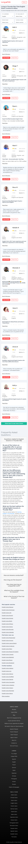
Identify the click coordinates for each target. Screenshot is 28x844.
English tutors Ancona (7, 640)
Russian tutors (14, 828)
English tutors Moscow (7, 607)
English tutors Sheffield (8, 676)
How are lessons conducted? (14, 575)
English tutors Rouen (7, 659)
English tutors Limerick (7, 654)
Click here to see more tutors (14, 423)
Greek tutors (14, 811)
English (14, 761)
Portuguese (14, 778)
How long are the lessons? (13, 579)
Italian (14, 770)
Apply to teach (14, 737)
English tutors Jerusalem (8, 682)
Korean (14, 781)
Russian (14, 784)
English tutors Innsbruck (8, 645)
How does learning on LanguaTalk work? (14, 584)
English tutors (14, 803)
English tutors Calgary (7, 687)
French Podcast (14, 731)
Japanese (14, 772)
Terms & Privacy (14, 745)
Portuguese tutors (14, 822)
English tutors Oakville (7, 679)
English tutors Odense (7, 673)
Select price (5, 21)
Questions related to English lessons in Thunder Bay (14, 439)
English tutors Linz (6, 670)
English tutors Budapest (8, 662)
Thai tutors (14, 836)
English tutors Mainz (7, 648)
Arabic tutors (14, 794)
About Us (14, 740)
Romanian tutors (14, 825)
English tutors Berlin (7, 620)
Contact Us (14, 742)
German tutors (14, 808)
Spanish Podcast (14, 728)
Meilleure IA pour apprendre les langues (14, 723)
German (14, 767)
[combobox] (7, 16)
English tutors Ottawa (7, 623)
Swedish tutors (14, 833)
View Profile (6, 57)
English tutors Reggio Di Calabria (10, 651)
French (14, 764)
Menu (24, 2)
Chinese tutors (14, 797)
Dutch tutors (14, 800)
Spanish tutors (14, 831)
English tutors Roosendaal (8, 637)
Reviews (14, 709)
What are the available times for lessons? (14, 590)
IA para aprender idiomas (14, 720)
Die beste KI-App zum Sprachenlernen (14, 726)
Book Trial (14, 57)
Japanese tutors (14, 817)
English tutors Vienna (7, 693)
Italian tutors (14, 814)
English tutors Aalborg (7, 668)
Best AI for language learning (14, 717)
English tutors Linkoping (8, 684)
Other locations (6, 696)
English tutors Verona (7, 626)
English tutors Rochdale (8, 690)
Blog (14, 714)
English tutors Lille (6, 612)
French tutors (14, 805)
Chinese (14, 775)
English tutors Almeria (7, 618)
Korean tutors (14, 819)
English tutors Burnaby (8, 629)
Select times (19, 15)
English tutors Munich (7, 615)
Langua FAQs (14, 756)
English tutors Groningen (8, 609)
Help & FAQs (14, 712)
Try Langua (14, 753)
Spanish (14, 759)
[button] (5, 45)
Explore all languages (14, 786)
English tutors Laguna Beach (9, 643)
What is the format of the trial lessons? (14, 597)
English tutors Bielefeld (8, 657)
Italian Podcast (14, 734)
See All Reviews (6, 54)
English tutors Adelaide (8, 632)
